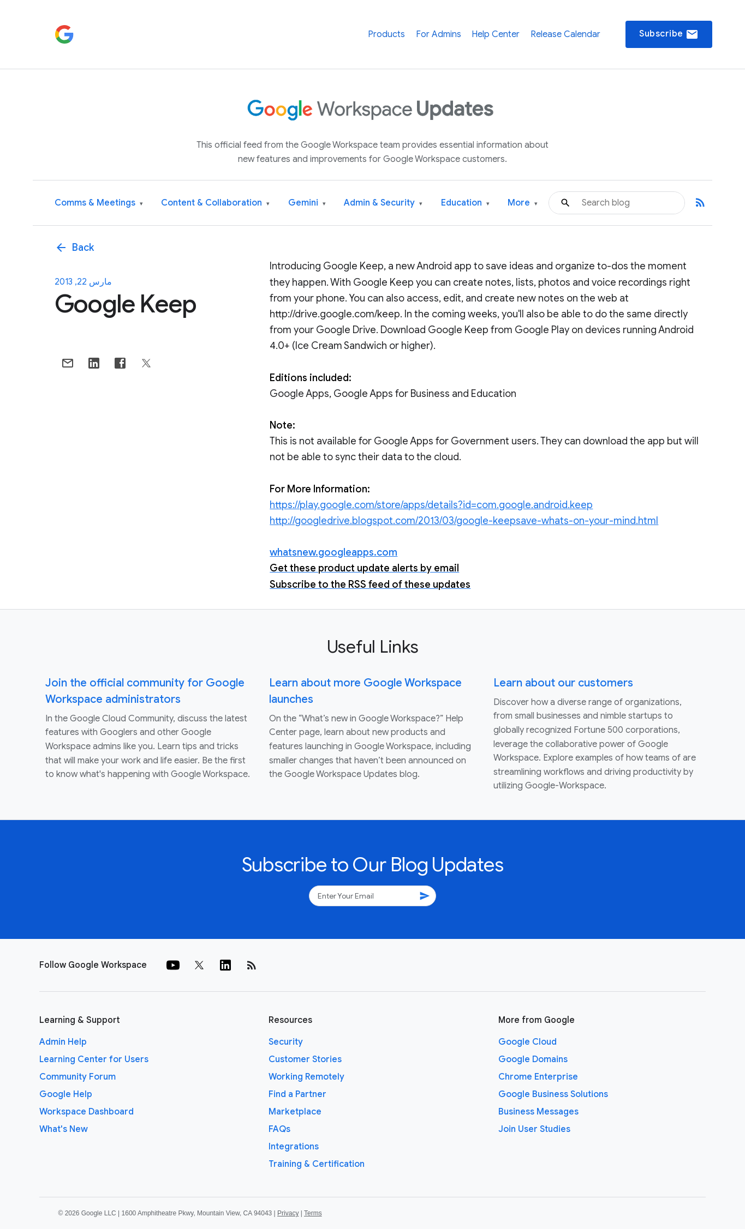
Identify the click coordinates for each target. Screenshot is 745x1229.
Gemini (307, 203)
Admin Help (63, 1042)
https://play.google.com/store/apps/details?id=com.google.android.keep (431, 505)
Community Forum (77, 1076)
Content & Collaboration (215, 203)
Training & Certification (317, 1164)
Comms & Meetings (99, 203)
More (523, 203)
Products (386, 34)
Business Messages (538, 1111)
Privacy (288, 1213)
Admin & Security (383, 203)
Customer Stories (305, 1059)
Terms (313, 1213)
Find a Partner (297, 1094)
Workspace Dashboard (86, 1111)
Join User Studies (534, 1129)
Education (465, 203)
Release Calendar (565, 34)
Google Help (65, 1094)
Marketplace (295, 1111)
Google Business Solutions (553, 1094)
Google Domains (533, 1059)
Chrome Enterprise (538, 1076)
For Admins (438, 34)
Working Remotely (306, 1076)
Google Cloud (527, 1042)
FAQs (279, 1129)
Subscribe (669, 34)
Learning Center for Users (93, 1059)
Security (286, 1042)
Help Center (496, 34)
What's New (63, 1129)
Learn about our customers (563, 683)
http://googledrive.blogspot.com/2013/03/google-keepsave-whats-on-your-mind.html (464, 521)
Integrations (294, 1146)
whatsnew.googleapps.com (333, 552)
